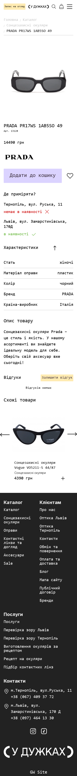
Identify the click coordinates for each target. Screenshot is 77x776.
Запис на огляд (15, 6)
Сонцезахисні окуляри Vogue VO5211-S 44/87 (34, 465)
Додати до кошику (33, 175)
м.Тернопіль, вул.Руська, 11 (41, 691)
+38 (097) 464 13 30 (32, 718)
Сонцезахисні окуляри (27, 25)
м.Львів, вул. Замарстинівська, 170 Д (36, 709)
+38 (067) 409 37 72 (32, 697)
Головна (11, 20)
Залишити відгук (57, 378)
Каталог (30, 20)
